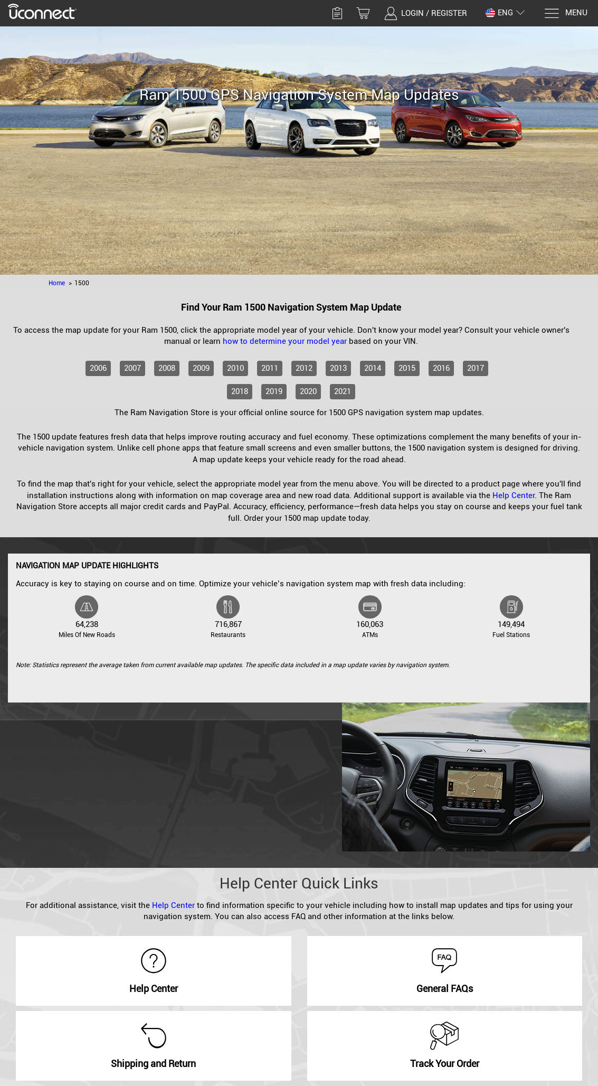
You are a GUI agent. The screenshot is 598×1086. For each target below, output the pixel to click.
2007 (132, 368)
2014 (372, 368)
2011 (269, 368)
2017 (475, 368)
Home (57, 283)
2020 (308, 391)
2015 (406, 368)
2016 (441, 368)
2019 (273, 391)
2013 (338, 368)
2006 (98, 368)
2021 (342, 391)
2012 (304, 368)
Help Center (513, 495)
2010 (235, 368)
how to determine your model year (285, 341)
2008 (166, 368)
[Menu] (565, 13)
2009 (201, 368)
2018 (239, 391)
